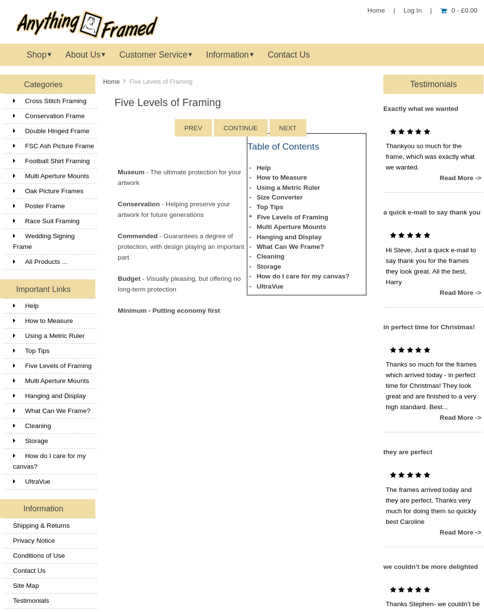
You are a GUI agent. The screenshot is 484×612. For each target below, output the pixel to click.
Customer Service (153, 55)
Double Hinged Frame (51, 131)
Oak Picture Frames (48, 191)
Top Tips (31, 350)
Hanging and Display (49, 395)
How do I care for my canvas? (49, 461)
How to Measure (43, 320)
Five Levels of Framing (52, 365)
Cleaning (32, 425)
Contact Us (289, 55)
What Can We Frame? (52, 410)
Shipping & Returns (41, 525)
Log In (413, 10)
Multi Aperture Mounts (51, 176)
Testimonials (31, 600)
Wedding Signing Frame (44, 241)
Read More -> (461, 178)
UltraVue (31, 481)
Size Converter (279, 197)
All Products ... (40, 261)
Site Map (26, 585)
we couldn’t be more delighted (430, 566)
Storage (30, 440)
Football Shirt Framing (51, 161)
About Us (83, 55)
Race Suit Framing (46, 221)
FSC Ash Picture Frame (53, 146)
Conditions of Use (39, 555)
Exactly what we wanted (420, 108)
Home (376, 10)
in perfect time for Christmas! (429, 327)
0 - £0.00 (459, 10)
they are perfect (407, 452)
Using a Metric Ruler (49, 335)
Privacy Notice (34, 540)
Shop (36, 55)
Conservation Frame (49, 116)
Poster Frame (39, 206)
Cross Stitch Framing (50, 101)
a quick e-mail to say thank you (432, 212)
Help (26, 305)
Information (227, 55)
